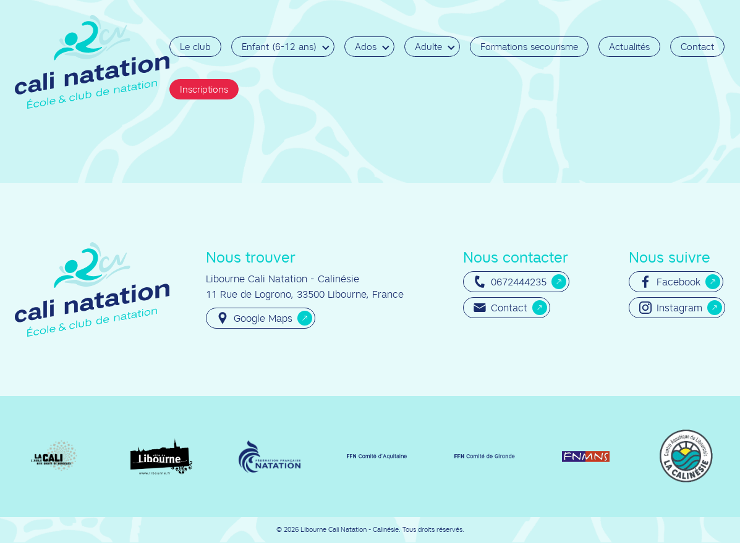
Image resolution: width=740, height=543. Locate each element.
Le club (195, 47)
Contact (697, 47)
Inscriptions (204, 89)
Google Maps (254, 318)
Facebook (669, 282)
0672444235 (510, 282)
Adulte (428, 47)
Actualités (629, 47)
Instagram (670, 307)
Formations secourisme (529, 47)
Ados (365, 47)
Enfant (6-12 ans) (279, 47)
